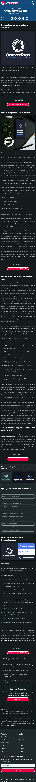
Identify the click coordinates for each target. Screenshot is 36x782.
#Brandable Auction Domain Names (11, 530)
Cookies (21, 752)
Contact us (29, 92)
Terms (21, 746)
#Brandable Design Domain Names (11, 503)
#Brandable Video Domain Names (11, 523)
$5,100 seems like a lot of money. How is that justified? (17, 681)
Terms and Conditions (23, 695)
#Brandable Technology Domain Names (12, 520)
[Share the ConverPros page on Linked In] (23, 18)
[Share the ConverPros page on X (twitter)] (15, 18)
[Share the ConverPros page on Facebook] (12, 18)
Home (21, 737)
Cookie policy (23, 693)
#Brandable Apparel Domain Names (11, 526)
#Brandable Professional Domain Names (12, 516)
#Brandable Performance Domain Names (13, 510)
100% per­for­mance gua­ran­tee (12, 85)
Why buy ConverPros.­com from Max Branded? (14, 659)
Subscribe (18, 770)
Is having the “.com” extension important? (16, 670)
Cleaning (4, 752)
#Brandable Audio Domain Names (11, 493)
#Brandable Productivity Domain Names (12, 513)
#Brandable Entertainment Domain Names (13, 506)
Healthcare (4, 740)
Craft (2, 746)
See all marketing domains (8, 484)
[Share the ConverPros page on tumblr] (19, 18)
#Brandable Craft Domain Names (11, 499)
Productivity (5, 743)
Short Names (5, 737)
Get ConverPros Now (14, 652)
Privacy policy (10, 695)
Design (3, 749)
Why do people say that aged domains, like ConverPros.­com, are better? (17, 665)
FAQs (20, 743)
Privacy (21, 749)
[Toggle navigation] (33, 3)
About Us (22, 740)
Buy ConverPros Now (14, 104)
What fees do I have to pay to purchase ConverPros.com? (15, 675)
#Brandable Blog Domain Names (10, 496)
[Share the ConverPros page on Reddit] (27, 18)
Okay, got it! (18, 699)
